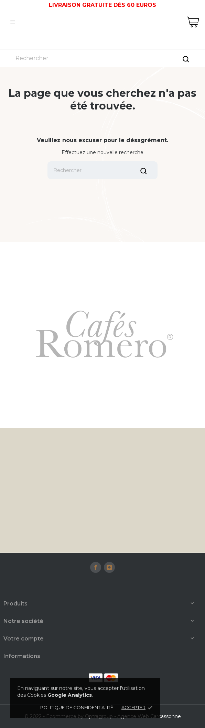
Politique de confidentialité (76, 707)
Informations (21, 656)
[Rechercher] (102, 58)
